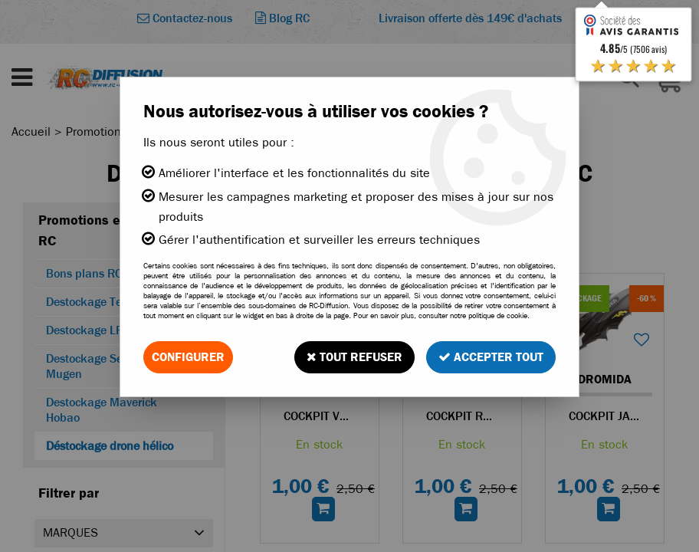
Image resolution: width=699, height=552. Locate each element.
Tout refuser (354, 357)
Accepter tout (490, 357)
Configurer (188, 357)
